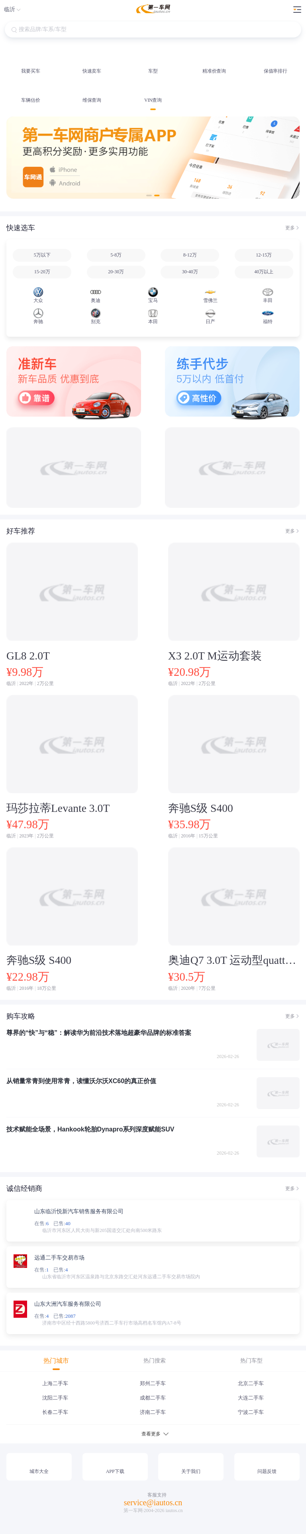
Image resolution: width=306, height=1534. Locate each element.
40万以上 (263, 271)
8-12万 (190, 255)
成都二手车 (153, 1398)
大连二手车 (251, 1398)
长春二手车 (55, 1412)
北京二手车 (251, 1383)
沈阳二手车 (55, 1398)
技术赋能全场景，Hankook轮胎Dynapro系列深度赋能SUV (90, 1129)
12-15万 (264, 255)
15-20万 (42, 271)
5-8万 (116, 255)
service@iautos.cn (153, 1502)
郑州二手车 (153, 1383)
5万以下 (42, 255)
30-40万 (190, 271)
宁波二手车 (251, 1412)
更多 (290, 228)
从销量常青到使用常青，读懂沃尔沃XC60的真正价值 (81, 1081)
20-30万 (116, 271)
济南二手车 (153, 1412)
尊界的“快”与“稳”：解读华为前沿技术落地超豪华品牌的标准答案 (98, 1032)
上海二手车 (55, 1383)
